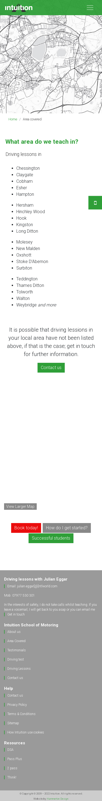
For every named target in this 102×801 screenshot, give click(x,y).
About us (14, 632)
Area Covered (16, 641)
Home (12, 119)
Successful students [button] (51, 538)
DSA (10, 750)
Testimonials (16, 650)
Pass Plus (14, 759)
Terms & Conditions (21, 714)
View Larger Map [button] (20, 506)
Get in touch (16, 614)
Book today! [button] (26, 527)
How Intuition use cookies (25, 732)
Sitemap (13, 723)
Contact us (15, 678)
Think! (11, 777)
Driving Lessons (19, 669)
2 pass (12, 768)
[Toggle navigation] (90, 7)
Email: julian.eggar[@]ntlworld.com (32, 586)
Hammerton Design (58, 798)
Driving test (15, 659)
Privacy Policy (17, 705)
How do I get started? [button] (67, 527)
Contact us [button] (51, 367)
